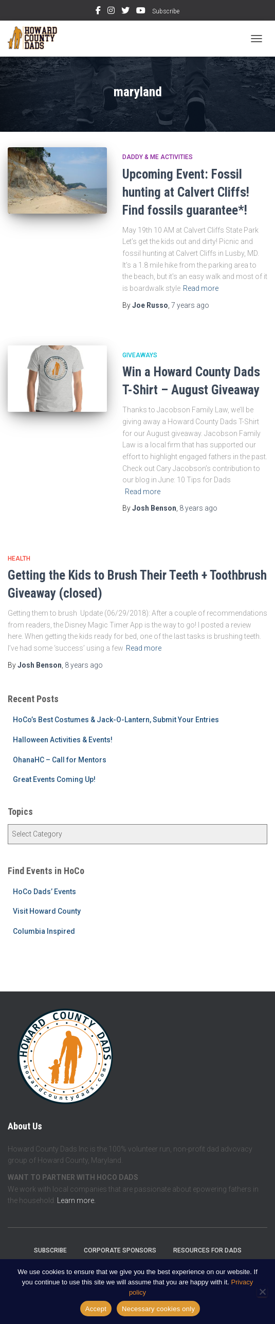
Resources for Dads (207, 1250)
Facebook (98, 12)
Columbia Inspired (44, 931)
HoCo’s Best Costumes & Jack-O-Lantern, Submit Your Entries (116, 720)
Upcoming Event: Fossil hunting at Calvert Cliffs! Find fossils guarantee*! (185, 192)
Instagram (111, 12)
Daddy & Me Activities (157, 157)
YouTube (140, 12)
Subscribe (165, 11)
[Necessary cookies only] (262, 1291)
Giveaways (139, 355)
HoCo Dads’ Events (44, 891)
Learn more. (76, 1200)
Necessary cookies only (158, 1309)
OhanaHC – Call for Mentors (59, 760)
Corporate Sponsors (120, 1250)
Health (19, 558)
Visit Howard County (47, 911)
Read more (200, 288)
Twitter (125, 12)
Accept (95, 1309)
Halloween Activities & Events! (63, 740)
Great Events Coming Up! (54, 779)
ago (190, 305)
